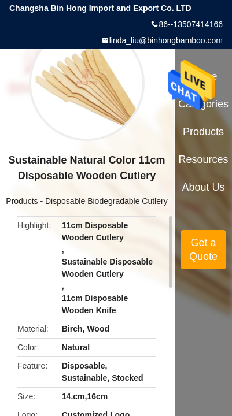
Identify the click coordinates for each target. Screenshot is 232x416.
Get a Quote (203, 249)
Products (22, 201)
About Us (203, 187)
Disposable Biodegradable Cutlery (106, 201)
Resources (204, 159)
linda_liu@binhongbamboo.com (166, 40)
